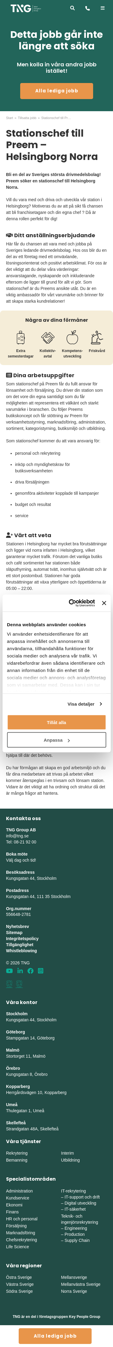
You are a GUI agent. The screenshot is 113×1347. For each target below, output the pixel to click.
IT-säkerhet (75, 1209)
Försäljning (16, 1225)
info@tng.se (17, 835)
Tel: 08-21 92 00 (21, 842)
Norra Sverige (74, 1291)
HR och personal (21, 1218)
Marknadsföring (20, 1232)
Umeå (11, 1104)
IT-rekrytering (73, 1191)
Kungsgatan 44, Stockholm (31, 878)
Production (74, 1234)
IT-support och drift (82, 1197)
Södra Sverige (19, 1291)
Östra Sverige (19, 1277)
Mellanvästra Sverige (81, 1284)
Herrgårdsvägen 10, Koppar (32, 1092)
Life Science (17, 1246)
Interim (67, 1153)
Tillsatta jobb (27, 118)
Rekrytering (17, 1153)
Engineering (75, 1228)
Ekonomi (14, 1204)
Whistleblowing (21, 950)
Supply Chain (76, 1240)
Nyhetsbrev (17, 926)
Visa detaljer (80, 704)
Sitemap (14, 932)
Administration (19, 1191)
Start (9, 118)
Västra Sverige (20, 1284)
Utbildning (70, 1160)
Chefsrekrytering (21, 1239)
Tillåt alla (56, 722)
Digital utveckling (80, 1203)
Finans (12, 1211)
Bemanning (16, 1160)
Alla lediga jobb (56, 91)
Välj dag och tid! (21, 860)
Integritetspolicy (22, 938)
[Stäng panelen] (104, 603)
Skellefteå (16, 1122)
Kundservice (17, 1198)
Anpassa (57, 740)
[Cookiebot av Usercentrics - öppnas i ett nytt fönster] (71, 603)
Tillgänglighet (19, 944)
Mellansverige (74, 1277)
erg (64, 1092)
